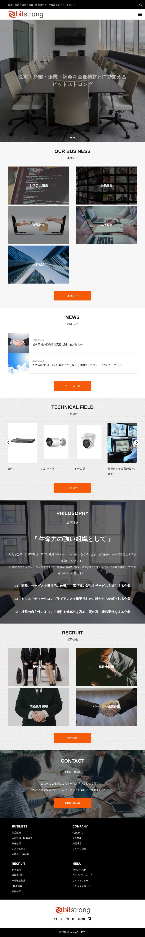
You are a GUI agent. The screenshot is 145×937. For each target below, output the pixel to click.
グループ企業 (79, 848)
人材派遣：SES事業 (22, 838)
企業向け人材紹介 (21, 854)
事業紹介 (72, 295)
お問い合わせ (79, 870)
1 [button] (71, 137)
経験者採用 (17, 875)
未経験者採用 (18, 880)
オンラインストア (81, 886)
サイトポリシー (80, 880)
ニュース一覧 (72, 385)
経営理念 (77, 843)
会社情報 (77, 838)
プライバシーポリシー (83, 875)
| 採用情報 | (17, 886)
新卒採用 (16, 870)
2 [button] (74, 137)
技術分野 (72, 487)
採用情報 (72, 737)
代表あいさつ (79, 832)
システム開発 (18, 848)
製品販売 (16, 832)
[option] (72, 81)
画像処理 (16, 843)
